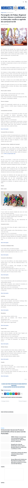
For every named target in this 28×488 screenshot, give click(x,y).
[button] (23, 2)
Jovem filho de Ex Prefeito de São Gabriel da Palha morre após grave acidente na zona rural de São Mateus (19, 461)
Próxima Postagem (22, 401)
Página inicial (3, 12)
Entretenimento (10, 12)
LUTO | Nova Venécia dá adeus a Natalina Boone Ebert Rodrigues (19, 454)
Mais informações (4, 254)
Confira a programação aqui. (9, 153)
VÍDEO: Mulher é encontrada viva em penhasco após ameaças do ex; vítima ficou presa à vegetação (18, 439)
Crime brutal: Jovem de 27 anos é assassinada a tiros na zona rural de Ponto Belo (13, 431)
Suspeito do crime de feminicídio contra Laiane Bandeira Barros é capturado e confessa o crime (18, 446)
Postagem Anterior (5, 401)
